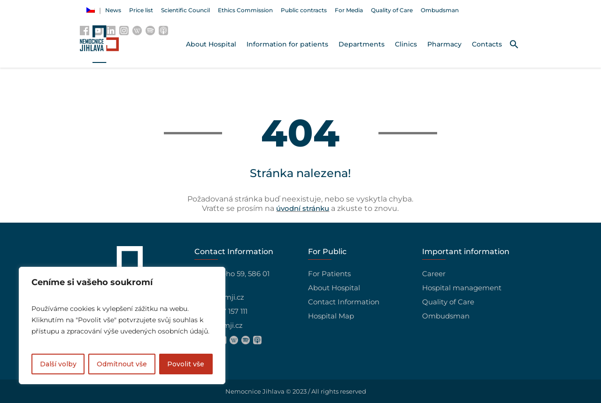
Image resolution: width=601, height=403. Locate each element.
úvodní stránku (302, 208)
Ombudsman (446, 315)
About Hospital (334, 287)
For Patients (329, 273)
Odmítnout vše (122, 364)
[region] (122, 325)
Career (434, 273)
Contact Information (343, 301)
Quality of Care (448, 301)
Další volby (58, 364)
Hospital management (461, 287)
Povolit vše (185, 364)
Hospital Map (331, 315)
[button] (514, 44)
